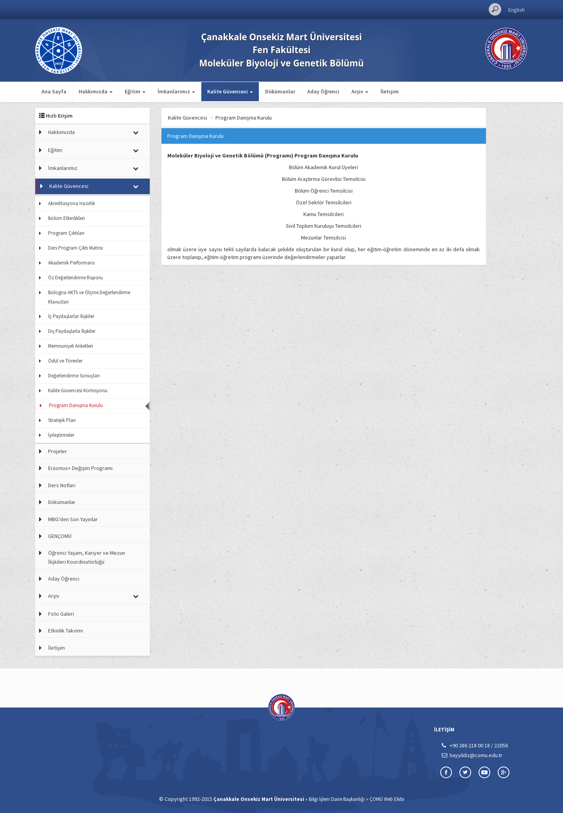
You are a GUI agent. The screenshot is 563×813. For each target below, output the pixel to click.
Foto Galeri (61, 613)
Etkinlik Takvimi (65, 630)
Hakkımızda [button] (96, 91)
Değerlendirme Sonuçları (74, 375)
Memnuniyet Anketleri (70, 346)
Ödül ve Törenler (65, 360)
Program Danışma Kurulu (76, 405)
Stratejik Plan (62, 420)
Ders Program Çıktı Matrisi (75, 248)
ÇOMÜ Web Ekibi (386, 799)
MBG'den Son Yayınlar (73, 519)
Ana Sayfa (53, 91)
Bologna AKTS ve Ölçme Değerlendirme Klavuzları (89, 297)
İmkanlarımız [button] (176, 91)
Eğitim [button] (135, 91)
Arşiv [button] (359, 91)
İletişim (389, 91)
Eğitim (55, 150)
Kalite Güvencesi (68, 185)
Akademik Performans (71, 262)
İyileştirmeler (61, 435)
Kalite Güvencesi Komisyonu (78, 390)
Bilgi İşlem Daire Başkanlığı (337, 799)
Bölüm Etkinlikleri (66, 218)
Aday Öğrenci (323, 91)
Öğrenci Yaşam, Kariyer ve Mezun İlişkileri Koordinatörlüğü (86, 557)
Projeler (57, 451)
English (516, 9)
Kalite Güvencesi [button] (230, 91)
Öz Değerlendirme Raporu (75, 277)
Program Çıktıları (66, 233)
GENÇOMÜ (60, 536)
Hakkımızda (61, 132)
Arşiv (53, 595)
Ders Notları (61, 485)
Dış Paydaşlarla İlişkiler (71, 331)
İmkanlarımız (62, 168)
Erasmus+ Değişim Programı (80, 468)
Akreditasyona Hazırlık (71, 203)
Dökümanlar (280, 91)
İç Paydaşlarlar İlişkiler (71, 316)
